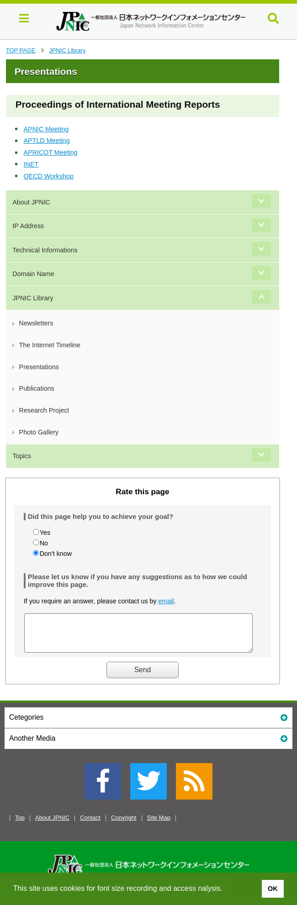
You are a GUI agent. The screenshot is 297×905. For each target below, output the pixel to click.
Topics (21, 456)
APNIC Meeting (46, 129)
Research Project (44, 410)
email (166, 601)
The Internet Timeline (49, 345)
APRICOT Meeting (51, 152)
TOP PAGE (20, 50)
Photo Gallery (39, 432)
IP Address (28, 226)
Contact (90, 824)
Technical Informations (44, 250)
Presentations (39, 367)
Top (20, 824)
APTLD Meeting (47, 140)
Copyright (124, 824)
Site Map (158, 824)
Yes (45, 532)
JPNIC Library (67, 50)
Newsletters (36, 323)
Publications (36, 388)
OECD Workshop (49, 176)
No (44, 543)
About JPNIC (31, 202)
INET (31, 164)
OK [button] (273, 888)
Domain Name (33, 273)
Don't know (56, 553)
